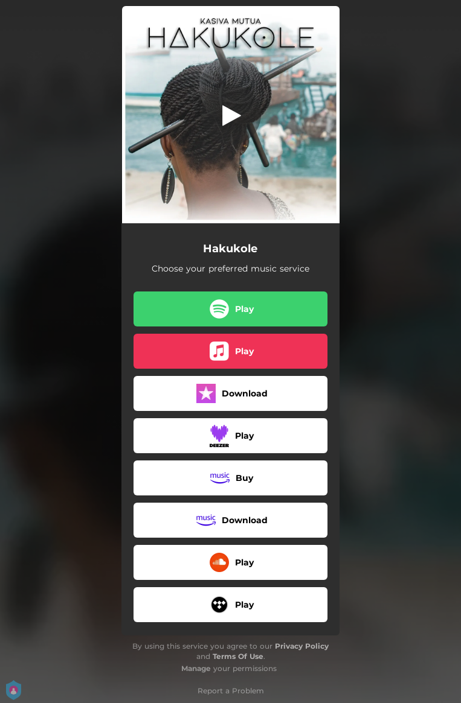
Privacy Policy (302, 646)
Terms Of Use (238, 656)
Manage (196, 668)
